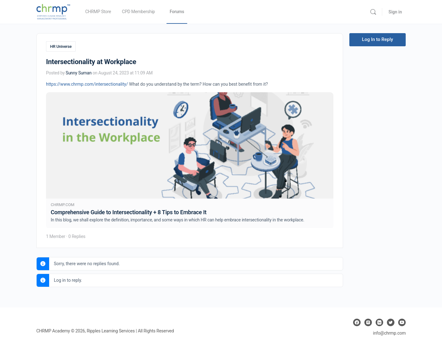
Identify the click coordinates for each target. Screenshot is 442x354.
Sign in (395, 11)
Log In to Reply (377, 39)
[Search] (373, 12)
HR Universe (61, 46)
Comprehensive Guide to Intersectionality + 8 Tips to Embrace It (129, 211)
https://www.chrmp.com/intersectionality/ (87, 83)
